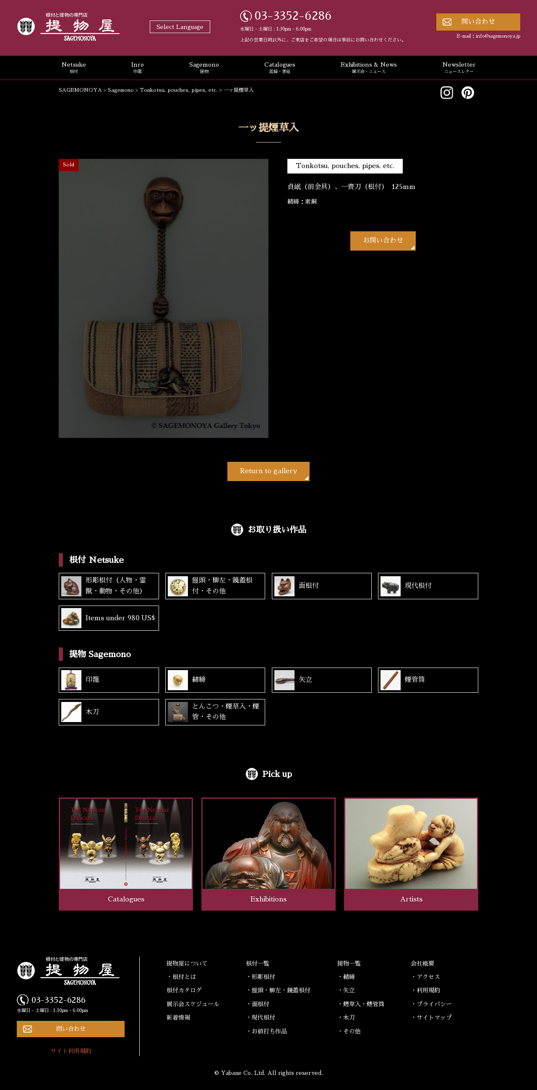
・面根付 (257, 1004)
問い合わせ (478, 21)
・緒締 (346, 977)
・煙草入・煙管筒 (360, 1004)
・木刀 (346, 1017)
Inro (137, 68)
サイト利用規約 (70, 1051)
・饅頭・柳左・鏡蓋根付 (278, 990)
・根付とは (181, 977)
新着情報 (178, 1017)
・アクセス (425, 977)
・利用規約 (425, 990)
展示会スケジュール (193, 1004)
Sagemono (204, 68)
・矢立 (346, 990)
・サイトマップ (431, 1017)
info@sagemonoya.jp (498, 36)
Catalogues (279, 68)
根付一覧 (257, 963)
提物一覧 (349, 963)
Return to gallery (268, 471)
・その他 (349, 1031)
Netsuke (73, 68)
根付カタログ (184, 990)
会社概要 (422, 963)
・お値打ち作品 (266, 1031)
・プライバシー (431, 1004)
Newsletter (459, 68)
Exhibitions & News (369, 68)
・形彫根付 (260, 977)
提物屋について (187, 963)
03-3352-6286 (293, 16)
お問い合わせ (383, 240)
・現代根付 (260, 1017)
